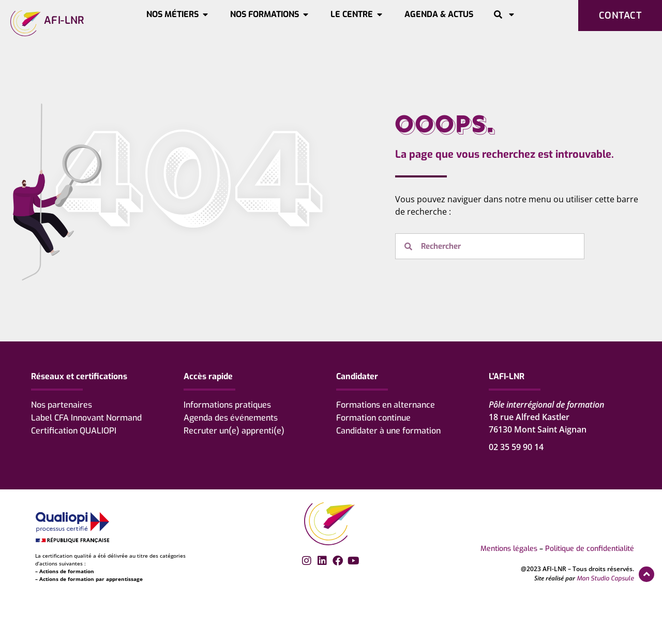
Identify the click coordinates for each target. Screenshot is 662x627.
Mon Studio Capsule (605, 578)
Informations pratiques (227, 404)
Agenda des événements (231, 417)
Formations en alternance (385, 404)
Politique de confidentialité (589, 549)
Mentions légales (508, 549)
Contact (620, 15)
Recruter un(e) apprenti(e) (234, 430)
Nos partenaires (61, 404)
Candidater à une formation (388, 430)
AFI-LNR (64, 20)
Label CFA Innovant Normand (86, 417)
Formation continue (373, 417)
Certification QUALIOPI (73, 430)
